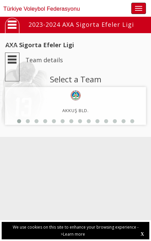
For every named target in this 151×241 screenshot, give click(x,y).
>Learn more (73, 234)
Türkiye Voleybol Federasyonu (41, 9)
